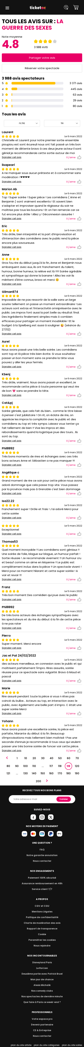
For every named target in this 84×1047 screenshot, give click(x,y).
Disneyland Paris (42, 962)
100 (25, 766)
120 (77, 766)
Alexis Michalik (42, 985)
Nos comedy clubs (42, 990)
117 (51, 766)
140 (34, 773)
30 (42, 758)
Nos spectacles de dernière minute (42, 996)
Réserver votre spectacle (42, 68)
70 (77, 758)
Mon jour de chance (42, 979)
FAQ (42, 849)
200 (38, 781)
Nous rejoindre (42, 945)
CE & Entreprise (42, 1030)
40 (51, 758)
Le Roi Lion (42, 968)
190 (77, 773)
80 (8, 766)
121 (8, 773)
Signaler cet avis (11, 157)
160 (51, 773)
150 (43, 773)
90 (17, 766)
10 (25, 758)
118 (60, 766)
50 (60, 758)
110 (34, 766)
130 (25, 773)
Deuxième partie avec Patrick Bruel (42, 973)
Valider (64, 799)
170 (60, 773)
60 (68, 758)
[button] (7, 8)
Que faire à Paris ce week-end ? (42, 1002)
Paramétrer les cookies (42, 939)
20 (34, 758)
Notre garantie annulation (42, 855)
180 (68, 773)
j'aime (73, 157)
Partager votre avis (42, 58)
